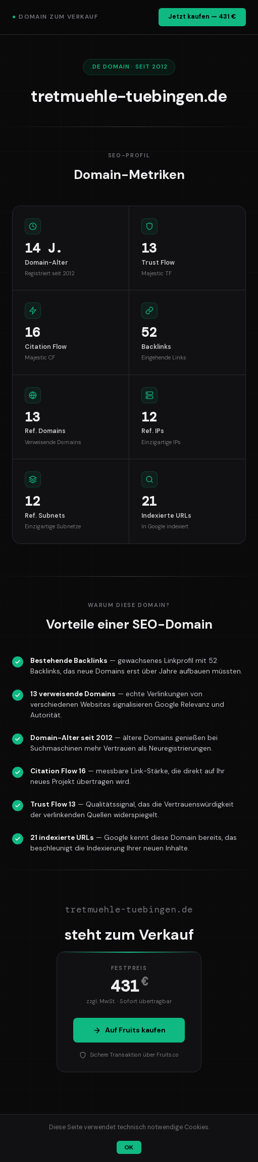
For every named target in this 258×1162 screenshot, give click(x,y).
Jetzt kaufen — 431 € (202, 17)
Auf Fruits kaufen (129, 1029)
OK (129, 1147)
